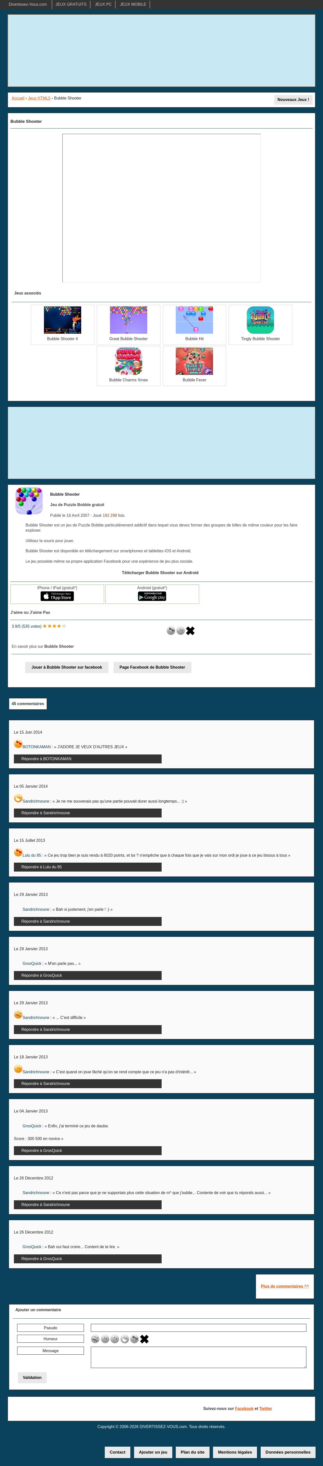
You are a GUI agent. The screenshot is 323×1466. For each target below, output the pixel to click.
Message (50, 1351)
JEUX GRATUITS (71, 4)
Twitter (265, 1408)
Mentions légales (235, 1452)
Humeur (50, 1339)
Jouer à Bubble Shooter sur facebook (67, 667)
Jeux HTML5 (39, 98)
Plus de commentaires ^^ (285, 1286)
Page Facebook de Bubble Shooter (152, 667)
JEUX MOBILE (133, 4)
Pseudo (50, 1328)
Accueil (18, 98)
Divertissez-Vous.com (28, 4)
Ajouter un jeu (153, 1452)
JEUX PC (103, 4)
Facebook (244, 1408)
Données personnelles (288, 1452)
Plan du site (192, 1452)
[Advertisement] (162, 50)
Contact (117, 1452)
